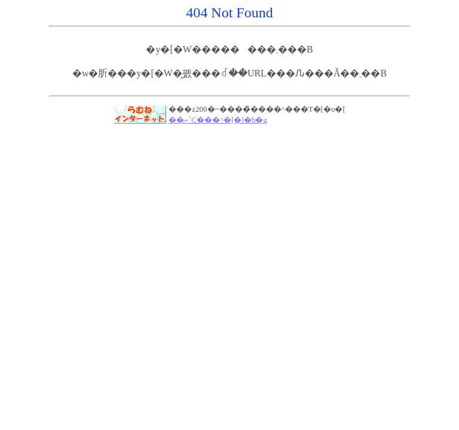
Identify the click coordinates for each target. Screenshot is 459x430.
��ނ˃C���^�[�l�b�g (218, 119)
